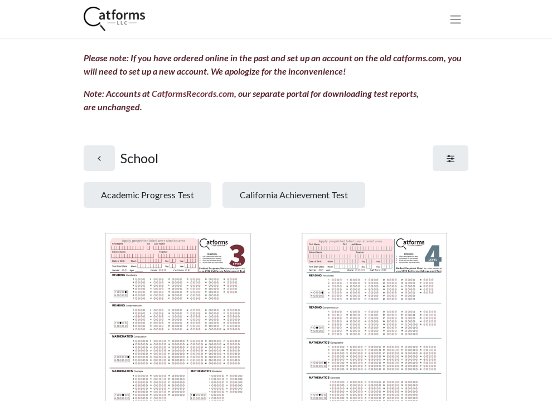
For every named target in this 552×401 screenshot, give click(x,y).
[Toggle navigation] (455, 19)
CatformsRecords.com (193, 93)
